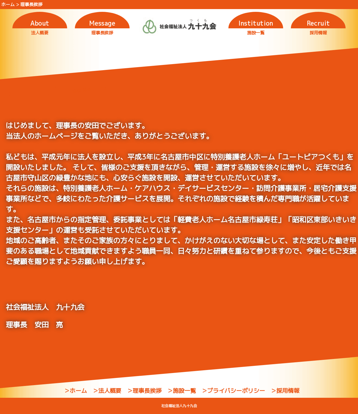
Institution (255, 23)
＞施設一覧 (181, 390)
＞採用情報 (284, 390)
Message (102, 23)
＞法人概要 (106, 390)
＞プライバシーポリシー (233, 390)
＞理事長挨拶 (144, 390)
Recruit (318, 23)
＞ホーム (75, 390)
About (39, 23)
